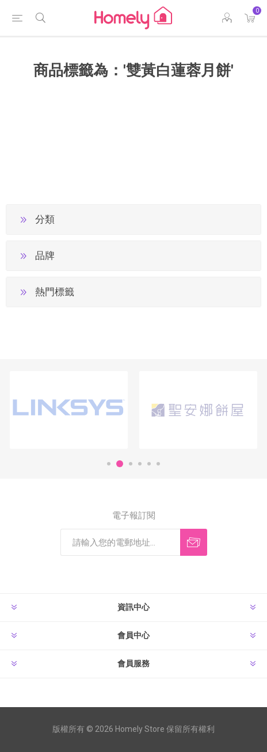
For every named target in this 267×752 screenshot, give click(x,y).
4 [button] (140, 463)
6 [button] (158, 463)
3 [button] (130, 463)
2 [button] (119, 463)
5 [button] (149, 463)
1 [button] (108, 463)
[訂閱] (120, 542)
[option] (69, 410)
